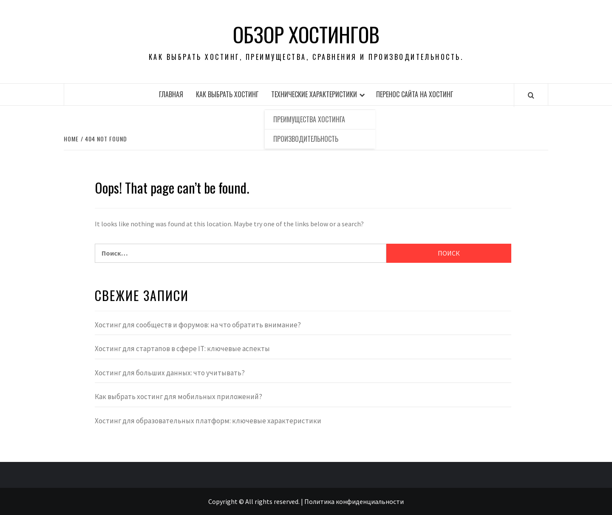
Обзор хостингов (306, 34)
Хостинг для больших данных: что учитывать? (170, 372)
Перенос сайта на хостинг (414, 94)
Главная (171, 94)
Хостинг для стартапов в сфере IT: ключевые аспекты (182, 348)
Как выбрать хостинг (227, 94)
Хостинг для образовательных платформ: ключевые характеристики (208, 420)
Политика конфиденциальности (354, 501)
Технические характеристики (314, 94)
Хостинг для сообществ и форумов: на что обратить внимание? (198, 324)
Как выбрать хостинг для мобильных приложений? (178, 396)
